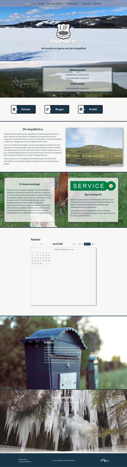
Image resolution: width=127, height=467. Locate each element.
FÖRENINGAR (73, 4)
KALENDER (86, 4)
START (27, 4)
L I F (34, 4)
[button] (55, 3)
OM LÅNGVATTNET (55, 4)
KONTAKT (97, 4)
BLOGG (41, 4)
